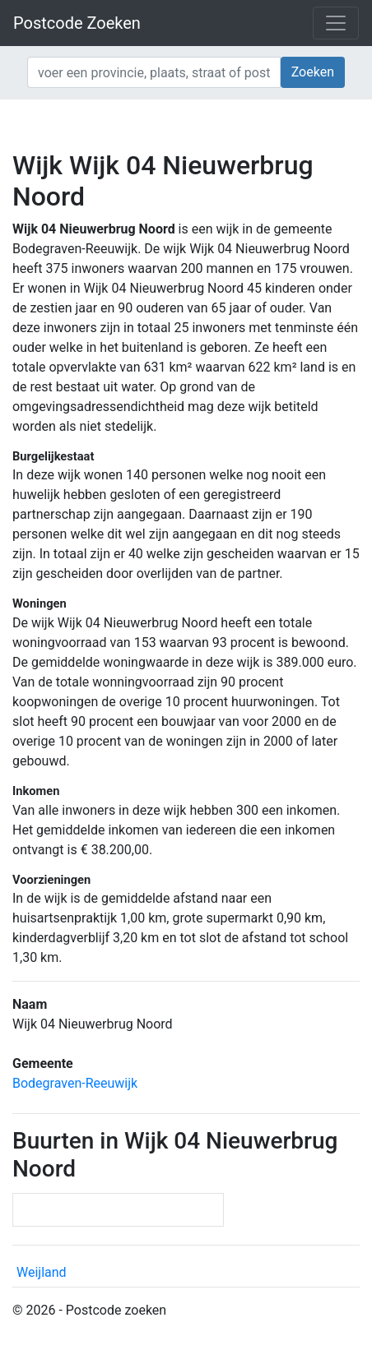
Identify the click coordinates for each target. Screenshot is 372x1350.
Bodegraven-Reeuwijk (74, 1083)
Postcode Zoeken (77, 23)
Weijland (41, 1272)
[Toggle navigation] (336, 23)
